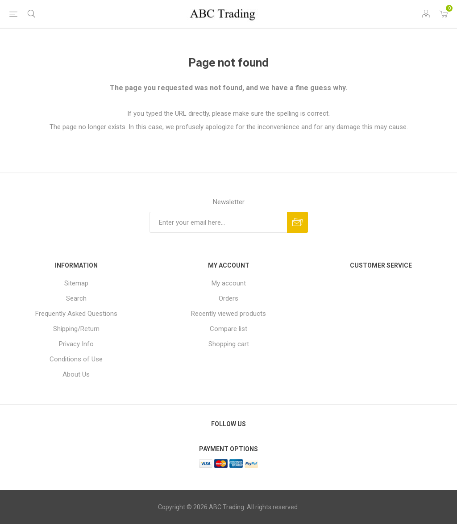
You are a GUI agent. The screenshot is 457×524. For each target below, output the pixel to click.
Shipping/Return (76, 329)
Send (297, 222)
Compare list (228, 329)
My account (229, 283)
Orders (228, 298)
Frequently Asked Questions (76, 314)
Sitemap (76, 283)
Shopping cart (228, 344)
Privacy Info (76, 344)
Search (76, 298)
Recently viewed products (228, 314)
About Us (76, 374)
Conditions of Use (76, 359)
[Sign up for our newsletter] (218, 222)
